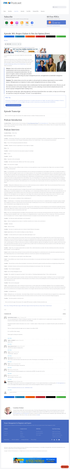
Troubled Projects (49, 305)
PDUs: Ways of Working (8, 305)
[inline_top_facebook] (9, 36)
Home (5, 11)
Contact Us (6, 433)
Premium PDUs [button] (36, 11)
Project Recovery (36, 305)
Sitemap (21, 433)
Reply (11, 338)
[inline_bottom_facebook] (9, 397)
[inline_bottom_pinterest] (40, 397)
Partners (5, 435)
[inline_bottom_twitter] (51, 397)
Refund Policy (6, 439)
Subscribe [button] (22, 11)
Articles (21, 435)
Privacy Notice (33, 439)
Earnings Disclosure (25, 439)
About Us (6, 431)
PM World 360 (26, 413)
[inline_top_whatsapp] (61, 36)
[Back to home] (12, 3)
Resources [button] (43, 11)
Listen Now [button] (16, 11)
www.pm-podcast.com (44, 123)
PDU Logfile (38, 435)
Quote (9, 338)
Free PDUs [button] (29, 11)
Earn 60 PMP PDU (39, 433)
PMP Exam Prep (27, 47)
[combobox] (59, 7)
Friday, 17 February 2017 (21, 317)
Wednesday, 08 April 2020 (13, 369)
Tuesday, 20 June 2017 (21, 346)
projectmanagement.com (17, 413)
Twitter (26, 414)
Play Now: (6, 40)
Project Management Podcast (33, 123)
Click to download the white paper (13, 105)
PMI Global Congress (17, 305)
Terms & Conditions (15, 439)
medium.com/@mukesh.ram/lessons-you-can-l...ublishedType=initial (20, 387)
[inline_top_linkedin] (20, 36)
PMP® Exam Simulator (56, 433)
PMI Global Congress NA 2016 (27, 305)
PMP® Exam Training (56, 431)
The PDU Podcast (39, 431)
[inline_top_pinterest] (40, 36)
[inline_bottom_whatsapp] (61, 397)
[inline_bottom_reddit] (30, 397)
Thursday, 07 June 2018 (14, 352)
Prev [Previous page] (5, 309)
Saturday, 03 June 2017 (19, 340)
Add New (64, 313)
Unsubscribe (22, 436)
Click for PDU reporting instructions (53, 25)
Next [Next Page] (65, 309)
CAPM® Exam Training (56, 436)
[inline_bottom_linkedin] (20, 397)
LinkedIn (38, 414)
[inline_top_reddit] (30, 36)
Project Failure (42, 305)
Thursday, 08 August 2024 (17, 381)
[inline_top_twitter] (51, 36)
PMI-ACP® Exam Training (57, 435)
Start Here (10, 11)
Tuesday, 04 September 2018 (15, 363)
